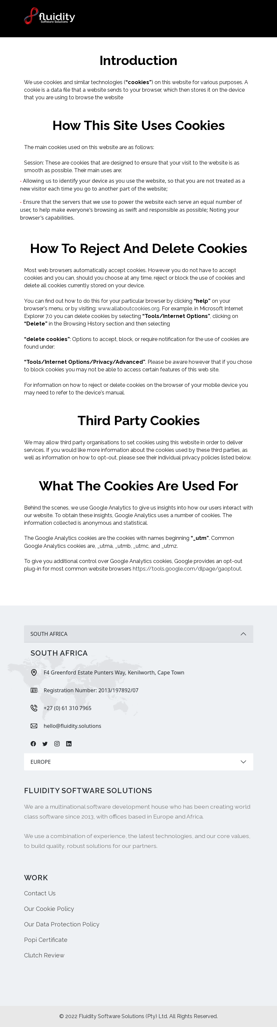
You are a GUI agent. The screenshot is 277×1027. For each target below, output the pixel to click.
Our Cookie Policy (49, 908)
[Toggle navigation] (244, 16)
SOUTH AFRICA (49, 634)
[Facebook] (33, 743)
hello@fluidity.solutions (72, 726)
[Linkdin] (68, 743)
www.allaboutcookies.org (128, 308)
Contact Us (40, 893)
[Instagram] (57, 743)
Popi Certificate (46, 939)
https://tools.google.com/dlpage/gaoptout (187, 569)
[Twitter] (45, 743)
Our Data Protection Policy (61, 924)
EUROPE (41, 761)
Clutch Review (44, 955)
